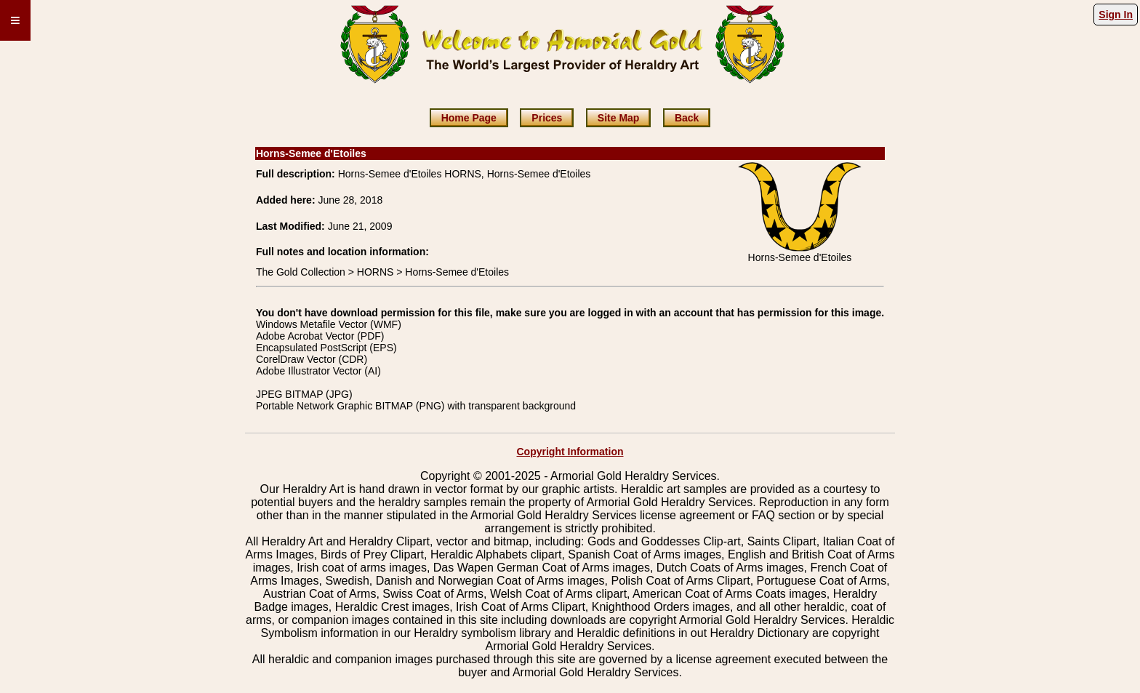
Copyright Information (570, 451)
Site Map (619, 118)
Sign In (1116, 14)
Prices (546, 118)
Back (687, 118)
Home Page (469, 118)
